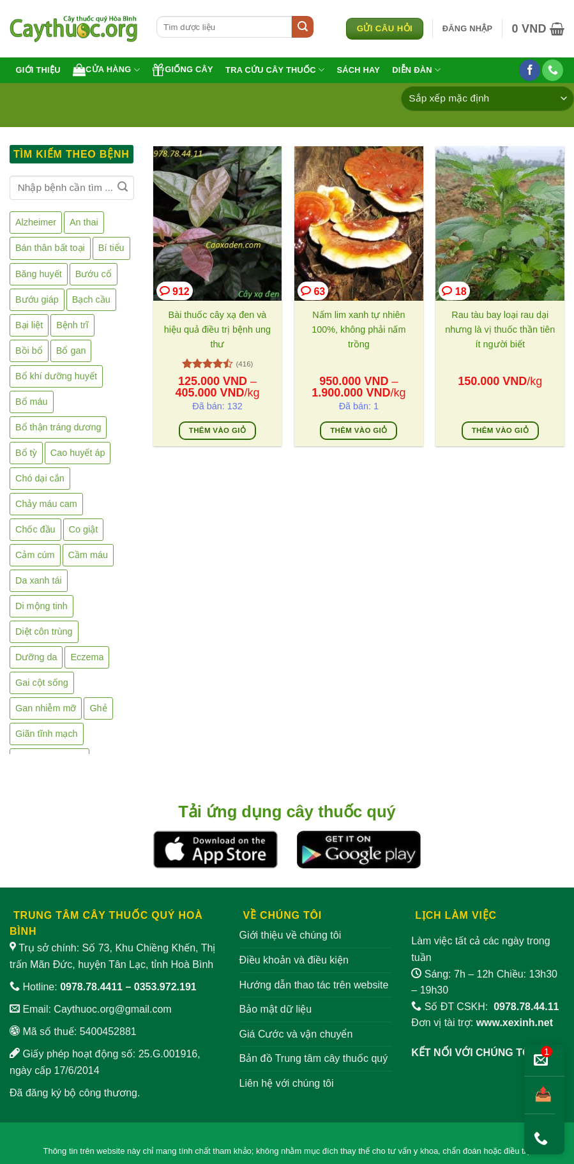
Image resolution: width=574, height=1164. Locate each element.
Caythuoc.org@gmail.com (112, 1009)
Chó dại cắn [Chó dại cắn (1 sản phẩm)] (39, 478)
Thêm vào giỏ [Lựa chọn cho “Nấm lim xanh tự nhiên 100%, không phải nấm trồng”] (358, 430)
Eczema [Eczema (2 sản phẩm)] (86, 657)
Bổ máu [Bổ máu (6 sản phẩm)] (31, 402)
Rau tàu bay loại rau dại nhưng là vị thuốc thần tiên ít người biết (500, 329)
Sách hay (358, 70)
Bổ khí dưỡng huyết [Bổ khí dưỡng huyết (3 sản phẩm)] (56, 376)
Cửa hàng (106, 69)
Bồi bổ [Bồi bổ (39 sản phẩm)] (29, 350)
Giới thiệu (38, 70)
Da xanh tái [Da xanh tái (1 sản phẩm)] (38, 580)
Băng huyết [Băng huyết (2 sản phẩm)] (38, 273)
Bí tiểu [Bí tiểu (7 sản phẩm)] (111, 248)
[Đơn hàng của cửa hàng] (487, 98)
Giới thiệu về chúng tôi (290, 935)
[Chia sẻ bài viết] (539, 1095)
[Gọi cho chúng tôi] (552, 70)
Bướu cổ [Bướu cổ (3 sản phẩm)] (93, 273)
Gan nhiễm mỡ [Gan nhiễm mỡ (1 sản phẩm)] (45, 708)
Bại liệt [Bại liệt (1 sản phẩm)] (29, 325)
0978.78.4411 (91, 986)
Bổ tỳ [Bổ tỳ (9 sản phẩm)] (26, 453)
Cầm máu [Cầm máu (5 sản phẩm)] (88, 555)
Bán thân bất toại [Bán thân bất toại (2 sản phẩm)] (50, 248)
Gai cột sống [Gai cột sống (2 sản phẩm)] (41, 682)
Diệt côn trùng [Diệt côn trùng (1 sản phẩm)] (44, 631)
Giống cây (182, 69)
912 (175, 291)
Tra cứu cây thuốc (274, 70)
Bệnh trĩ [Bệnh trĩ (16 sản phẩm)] (72, 325)
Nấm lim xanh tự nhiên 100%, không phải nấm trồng (358, 329)
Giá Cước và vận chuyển (296, 1034)
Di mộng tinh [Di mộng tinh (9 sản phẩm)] (41, 606)
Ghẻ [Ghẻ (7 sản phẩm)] (98, 708)
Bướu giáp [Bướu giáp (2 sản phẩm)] (37, 299)
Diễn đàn (416, 70)
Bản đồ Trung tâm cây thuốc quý (313, 1058)
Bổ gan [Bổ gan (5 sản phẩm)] (71, 350)
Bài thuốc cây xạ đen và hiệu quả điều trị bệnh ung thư (217, 329)
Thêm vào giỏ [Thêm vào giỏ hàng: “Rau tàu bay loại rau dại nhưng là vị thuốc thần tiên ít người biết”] (500, 430)
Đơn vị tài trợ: (482, 1022)
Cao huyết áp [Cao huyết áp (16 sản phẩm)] (77, 453)
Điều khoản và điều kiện (294, 960)
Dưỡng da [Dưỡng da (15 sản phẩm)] (36, 657)
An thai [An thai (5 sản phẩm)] (84, 222)
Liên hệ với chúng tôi (286, 1083)
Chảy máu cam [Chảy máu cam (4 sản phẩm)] (46, 504)
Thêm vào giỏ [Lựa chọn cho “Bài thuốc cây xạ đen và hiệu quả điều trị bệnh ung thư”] (217, 430)
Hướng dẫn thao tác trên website (314, 984)
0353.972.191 (165, 986)
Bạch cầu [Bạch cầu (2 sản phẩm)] (91, 299)
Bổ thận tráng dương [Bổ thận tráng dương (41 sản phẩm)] (58, 427)
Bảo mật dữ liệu (275, 1009)
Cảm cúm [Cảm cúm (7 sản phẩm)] (35, 555)
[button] (467, 29)
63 (313, 291)
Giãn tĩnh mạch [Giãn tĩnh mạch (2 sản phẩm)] (46, 734)
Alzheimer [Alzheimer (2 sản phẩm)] (35, 222)
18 (454, 291)
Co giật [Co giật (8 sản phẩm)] (83, 529)
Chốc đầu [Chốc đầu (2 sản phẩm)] (35, 529)
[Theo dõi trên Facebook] (529, 70)
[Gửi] (302, 27)
